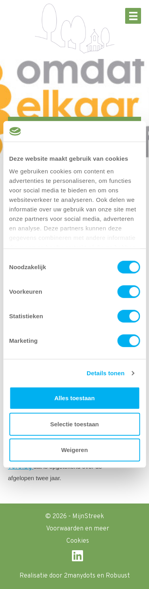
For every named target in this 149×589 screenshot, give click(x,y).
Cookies (77, 541)
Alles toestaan (74, 398)
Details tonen (105, 373)
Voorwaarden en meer (77, 529)
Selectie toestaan (74, 424)
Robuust (118, 576)
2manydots (79, 576)
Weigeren (74, 449)
